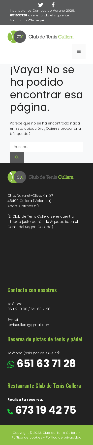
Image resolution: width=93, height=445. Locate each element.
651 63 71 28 (40, 309)
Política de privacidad (63, 437)
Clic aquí (36, 20)
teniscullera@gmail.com (29, 324)
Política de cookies (27, 437)
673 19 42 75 (44, 410)
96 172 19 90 (17, 309)
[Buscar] (17, 157)
